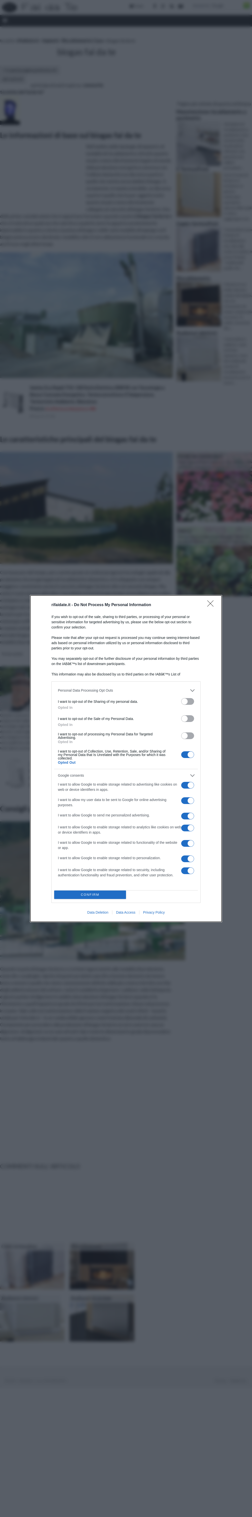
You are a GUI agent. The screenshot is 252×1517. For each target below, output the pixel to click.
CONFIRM (90, 894)
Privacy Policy (154, 912)
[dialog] (126, 758)
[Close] (212, 605)
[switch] (187, 701)
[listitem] (126, 690)
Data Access (125, 912)
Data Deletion (97, 912)
